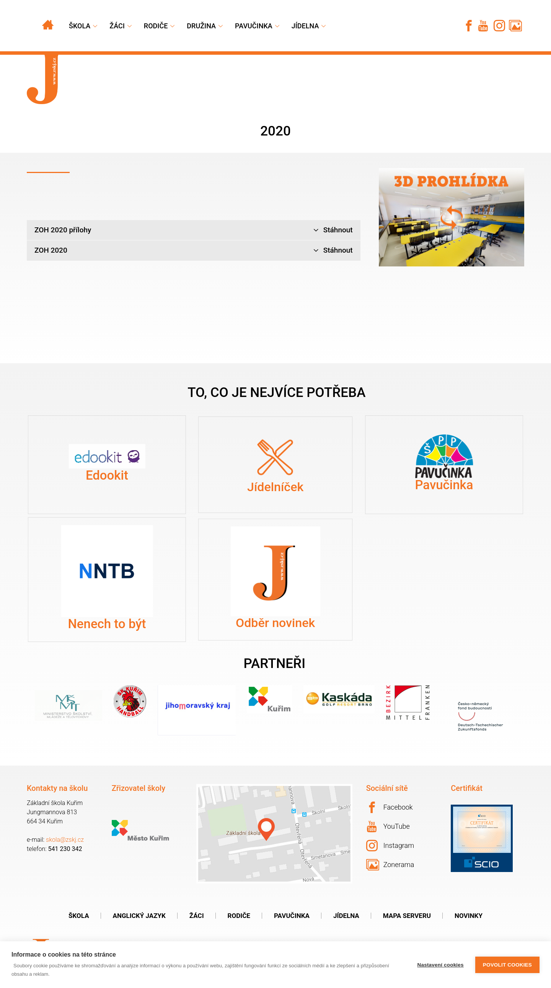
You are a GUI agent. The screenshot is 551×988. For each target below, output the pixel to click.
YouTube (388, 826)
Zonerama (390, 864)
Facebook (389, 807)
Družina (201, 26)
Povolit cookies (507, 965)
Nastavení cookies (440, 965)
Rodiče (156, 26)
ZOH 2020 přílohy (193, 230)
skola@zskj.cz (65, 839)
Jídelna (305, 26)
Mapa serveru (407, 915)
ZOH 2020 (193, 250)
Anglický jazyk (139, 915)
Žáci (196, 915)
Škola (79, 26)
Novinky (469, 915)
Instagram (390, 845)
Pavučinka (253, 26)
